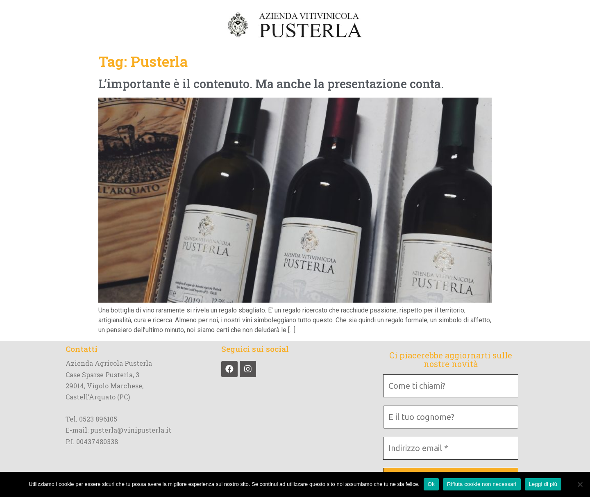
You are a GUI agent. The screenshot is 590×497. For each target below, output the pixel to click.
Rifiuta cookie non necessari (482, 484)
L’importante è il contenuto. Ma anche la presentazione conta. (271, 83)
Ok (431, 484)
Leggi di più (543, 484)
